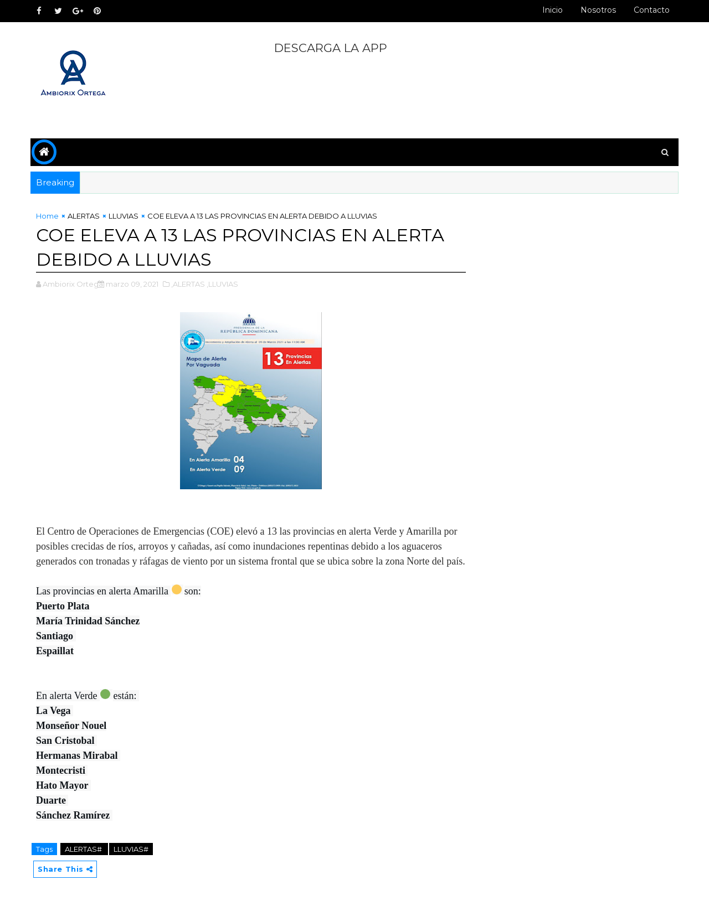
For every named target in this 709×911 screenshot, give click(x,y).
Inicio (552, 10)
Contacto (652, 10)
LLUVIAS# (131, 849)
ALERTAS (84, 215)
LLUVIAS (123, 215)
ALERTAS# (84, 849)
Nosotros (598, 10)
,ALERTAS (188, 283)
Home (47, 215)
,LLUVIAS (222, 283)
